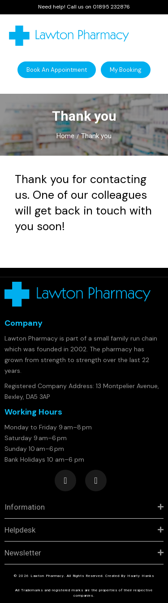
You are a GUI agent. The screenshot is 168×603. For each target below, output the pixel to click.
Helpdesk (19, 529)
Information (24, 506)
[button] (56, 69)
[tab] (84, 507)
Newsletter (22, 552)
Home (65, 136)
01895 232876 (111, 6)
